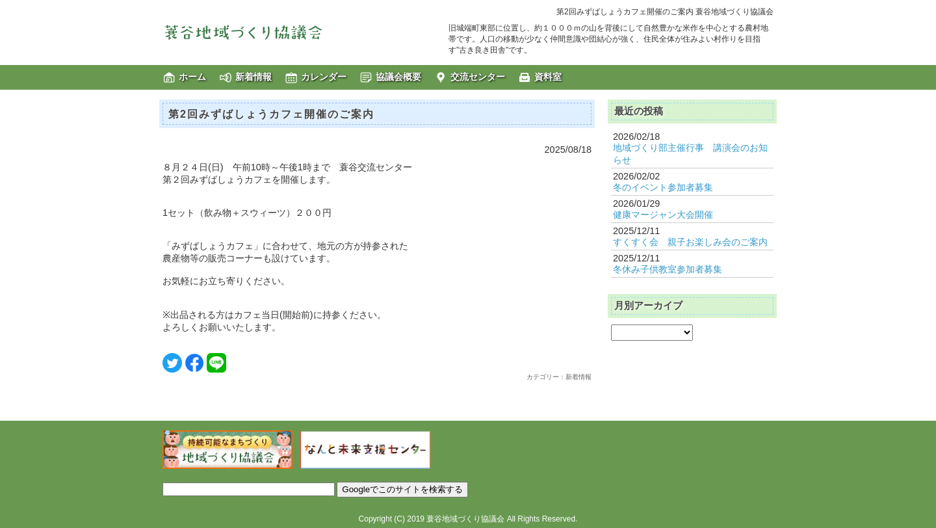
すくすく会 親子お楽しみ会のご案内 (690, 242)
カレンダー (323, 77)
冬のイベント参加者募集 (663, 187)
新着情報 (253, 77)
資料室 (548, 77)
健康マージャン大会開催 (663, 214)
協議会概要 (398, 77)
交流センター (477, 77)
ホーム (192, 77)
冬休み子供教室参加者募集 (667, 269)
